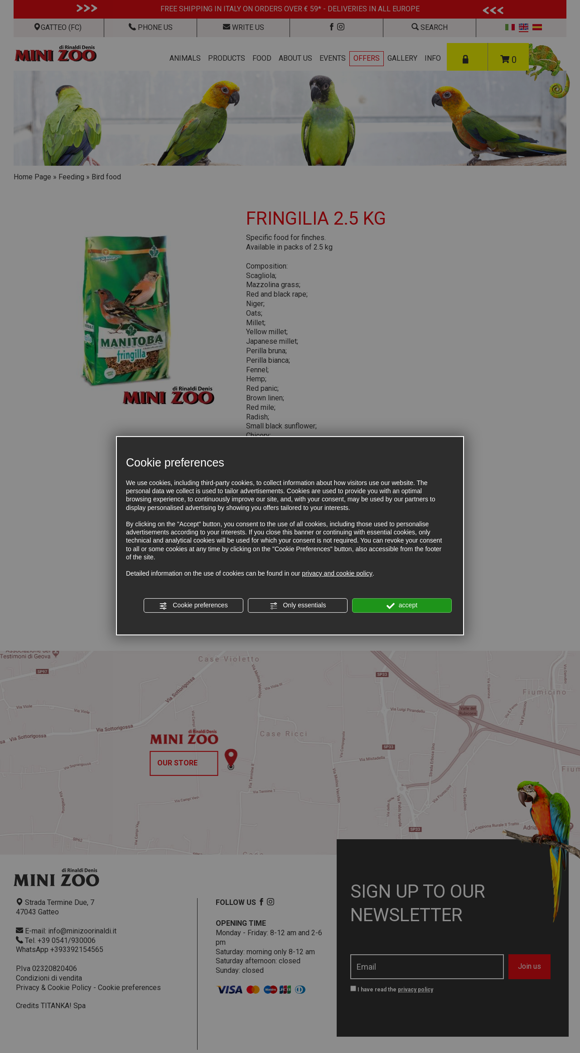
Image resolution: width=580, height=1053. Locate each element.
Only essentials (298, 605)
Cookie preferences (193, 605)
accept (402, 605)
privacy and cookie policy (337, 573)
